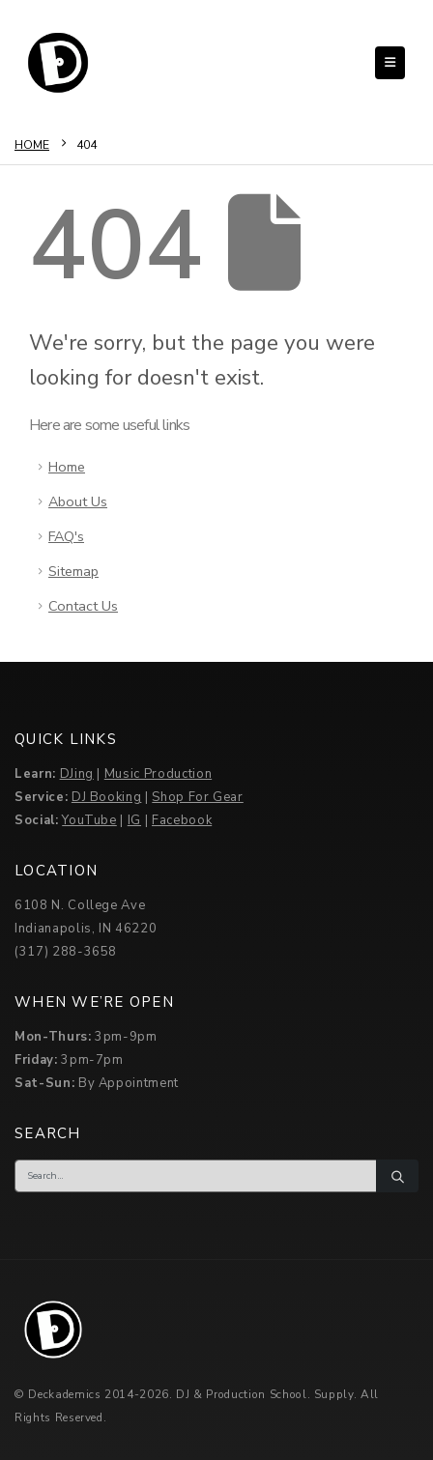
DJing (77, 774)
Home (66, 466)
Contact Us (83, 605)
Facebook (182, 820)
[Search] (397, 1175)
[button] (390, 62)
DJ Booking (107, 797)
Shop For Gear (197, 797)
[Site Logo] (57, 62)
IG (134, 820)
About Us (77, 501)
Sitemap (73, 571)
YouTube (89, 820)
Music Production (158, 774)
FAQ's (66, 536)
